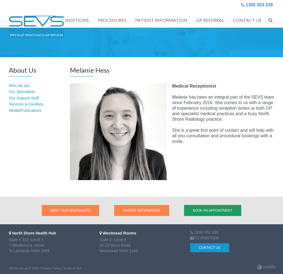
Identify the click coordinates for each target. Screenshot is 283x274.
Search (270, 19)
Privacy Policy (51, 268)
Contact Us (209, 248)
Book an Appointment (212, 210)
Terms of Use (72, 268)
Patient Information (141, 210)
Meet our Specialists (70, 210)
